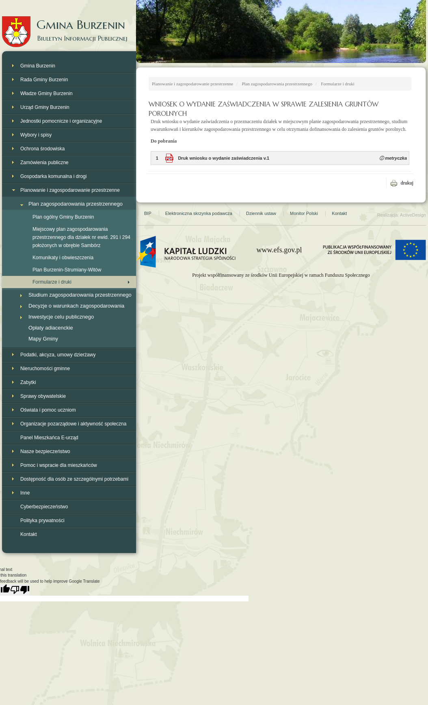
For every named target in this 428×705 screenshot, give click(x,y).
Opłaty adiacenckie (50, 328)
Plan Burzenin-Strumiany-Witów (66, 270)
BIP (147, 213)
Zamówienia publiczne (44, 162)
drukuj (407, 183)
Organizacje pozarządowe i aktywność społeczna (73, 424)
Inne (25, 493)
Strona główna (162, 65)
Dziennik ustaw (261, 213)
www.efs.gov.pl (279, 250)
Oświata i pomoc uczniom (48, 410)
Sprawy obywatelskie (43, 396)
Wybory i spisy (36, 135)
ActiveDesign (413, 215)
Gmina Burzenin (69, 24)
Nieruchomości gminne (45, 368)
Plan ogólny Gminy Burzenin (63, 217)
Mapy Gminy (43, 339)
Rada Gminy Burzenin (44, 79)
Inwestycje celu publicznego (61, 317)
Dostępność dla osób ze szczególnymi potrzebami (74, 479)
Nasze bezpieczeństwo (45, 451)
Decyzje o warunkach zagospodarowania (76, 306)
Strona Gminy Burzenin (392, 65)
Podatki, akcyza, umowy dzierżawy (57, 355)
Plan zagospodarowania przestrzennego (75, 204)
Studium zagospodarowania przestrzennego (80, 295)
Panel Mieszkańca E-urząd (49, 437)
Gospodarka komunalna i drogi (53, 176)
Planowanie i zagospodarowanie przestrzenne (70, 190)
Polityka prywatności (42, 520)
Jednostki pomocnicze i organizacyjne (61, 121)
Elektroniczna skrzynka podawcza (198, 213)
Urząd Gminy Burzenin (44, 107)
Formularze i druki (51, 282)
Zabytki (28, 382)
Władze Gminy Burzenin (46, 93)
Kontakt (28, 534)
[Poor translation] (20, 590)
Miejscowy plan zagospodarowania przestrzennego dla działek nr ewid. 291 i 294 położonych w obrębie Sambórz (81, 237)
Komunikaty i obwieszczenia (62, 257)
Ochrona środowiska (42, 149)
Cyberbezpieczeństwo (44, 507)
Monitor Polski (304, 213)
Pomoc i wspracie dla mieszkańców (58, 465)
